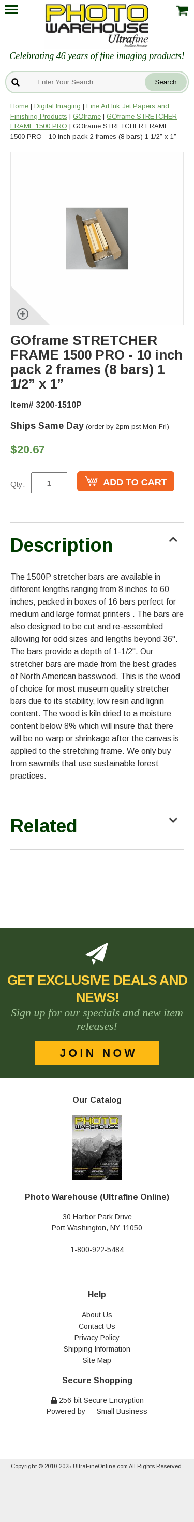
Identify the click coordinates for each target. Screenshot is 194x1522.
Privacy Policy (97, 1337)
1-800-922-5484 (97, 1249)
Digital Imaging (57, 106)
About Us (97, 1315)
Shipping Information (97, 1349)
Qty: (17, 484)
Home (19, 106)
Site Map (97, 1360)
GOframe (87, 116)
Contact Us (97, 1326)
